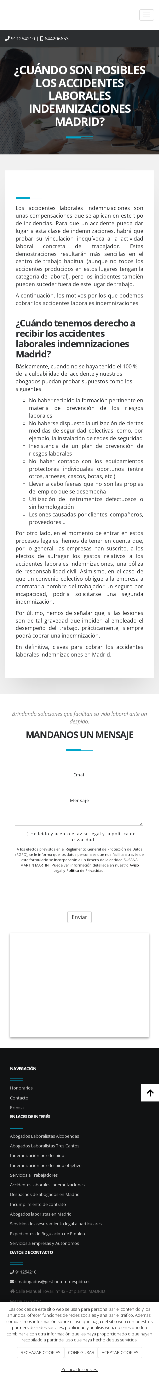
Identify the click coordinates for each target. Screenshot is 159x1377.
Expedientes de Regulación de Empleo (47, 1234)
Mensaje (79, 800)
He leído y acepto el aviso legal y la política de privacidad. (80, 837)
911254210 (20, 38)
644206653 (54, 38)
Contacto (19, 1098)
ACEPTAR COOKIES (120, 1352)
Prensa (17, 1107)
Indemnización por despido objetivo (46, 1165)
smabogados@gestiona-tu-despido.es (50, 1281)
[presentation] (65, 890)
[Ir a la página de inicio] (3, 15)
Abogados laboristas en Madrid (41, 1214)
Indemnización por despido (37, 1155)
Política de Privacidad (85, 870)
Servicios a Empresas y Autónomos (44, 1243)
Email (79, 775)
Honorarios (21, 1088)
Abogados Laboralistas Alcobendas (44, 1136)
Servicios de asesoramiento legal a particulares (56, 1224)
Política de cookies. (79, 1369)
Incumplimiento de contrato (38, 1204)
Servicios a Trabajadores (34, 1175)
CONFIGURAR (81, 1352)
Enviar (79, 917)
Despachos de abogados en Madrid (45, 1194)
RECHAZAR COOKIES (40, 1352)
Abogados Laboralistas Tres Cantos (44, 1146)
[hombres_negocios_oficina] (79, 985)
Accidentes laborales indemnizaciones (47, 1185)
